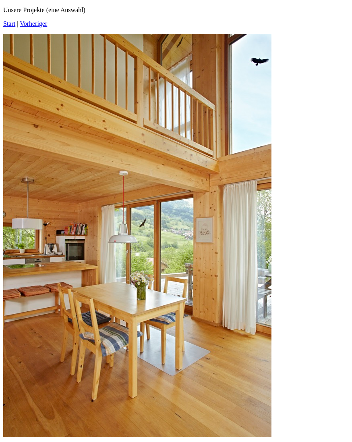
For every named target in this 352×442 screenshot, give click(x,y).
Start (9, 23)
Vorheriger (33, 23)
